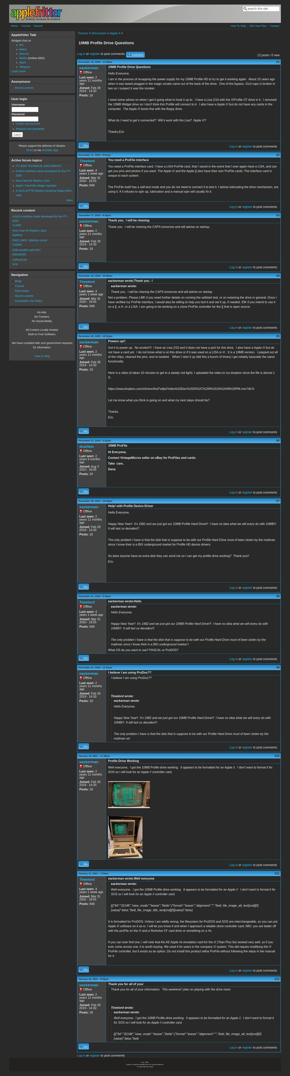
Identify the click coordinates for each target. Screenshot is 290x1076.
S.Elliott (17, 244)
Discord (24, 53)
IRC (21, 44)
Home (14, 25)
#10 (277, 756)
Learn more (19, 71)
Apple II (115, 33)
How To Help (238, 25)
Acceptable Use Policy (28, 300)
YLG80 (16, 225)
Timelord (87, 161)
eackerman (88, 68)
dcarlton (86, 447)
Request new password (30, 128)
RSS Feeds (22, 290)
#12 (277, 979)
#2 (278, 155)
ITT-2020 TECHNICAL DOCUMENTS (38, 165)
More (70, 200)
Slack (22, 62)
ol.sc (15, 264)
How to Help (42, 356)
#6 (278, 440)
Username (19, 104)
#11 (277, 873)
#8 (278, 596)
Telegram (24, 66)
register (95, 53)
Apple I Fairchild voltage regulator (36, 185)
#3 (278, 215)
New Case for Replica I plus (33, 180)
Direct (29, 150)
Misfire (23, 58)
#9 (278, 667)
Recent (38, 25)
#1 (278, 62)
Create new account (28, 123)
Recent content (24, 87)
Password (19, 114)
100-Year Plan (258, 25)
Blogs (18, 281)
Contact (274, 25)
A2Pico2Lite (19, 259)
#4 (278, 275)
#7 (278, 501)
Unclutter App (50, 150)
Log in (81, 53)
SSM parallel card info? (26, 250)
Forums (26, 25)
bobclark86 (19, 254)
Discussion (99, 33)
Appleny (17, 234)
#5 (278, 336)
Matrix (23, 49)
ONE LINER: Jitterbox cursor (29, 240)
